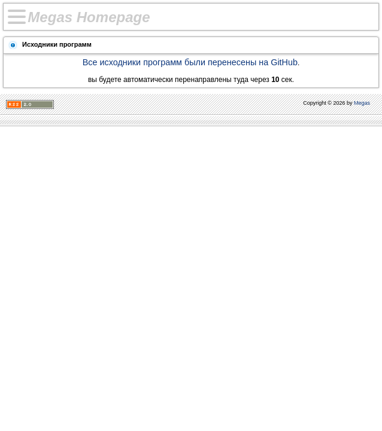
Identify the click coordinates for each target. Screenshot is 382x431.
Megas (362, 103)
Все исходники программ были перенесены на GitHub (190, 62)
